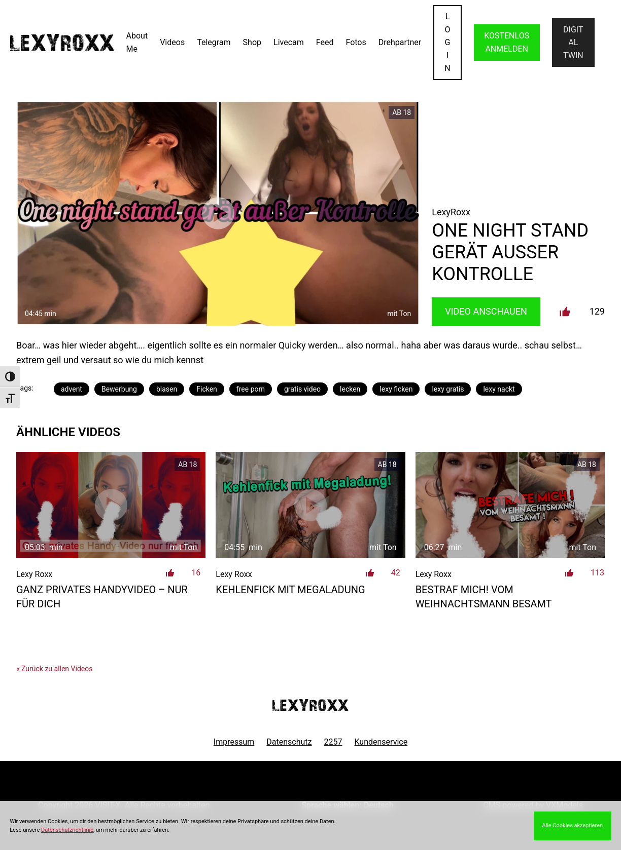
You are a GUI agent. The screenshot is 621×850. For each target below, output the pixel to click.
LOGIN (447, 42)
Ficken (206, 389)
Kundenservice (381, 742)
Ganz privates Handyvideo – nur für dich (102, 597)
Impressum (234, 742)
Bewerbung (119, 389)
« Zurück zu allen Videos (54, 669)
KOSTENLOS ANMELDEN (506, 42)
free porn (250, 389)
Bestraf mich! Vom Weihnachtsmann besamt (484, 597)
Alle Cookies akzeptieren (572, 825)
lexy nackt (498, 389)
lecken (350, 389)
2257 (333, 742)
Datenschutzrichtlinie (67, 830)
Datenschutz (289, 742)
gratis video (302, 389)
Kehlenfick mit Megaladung (290, 590)
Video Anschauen (486, 311)
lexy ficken (396, 389)
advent (71, 389)
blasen (166, 389)
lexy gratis (448, 389)
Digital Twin (573, 42)
